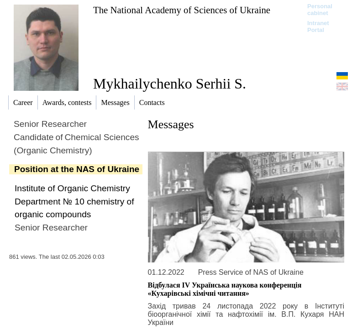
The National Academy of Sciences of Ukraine (181, 10)
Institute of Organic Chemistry (72, 188)
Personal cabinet (319, 9)
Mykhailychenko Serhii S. (169, 83)
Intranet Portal (318, 26)
